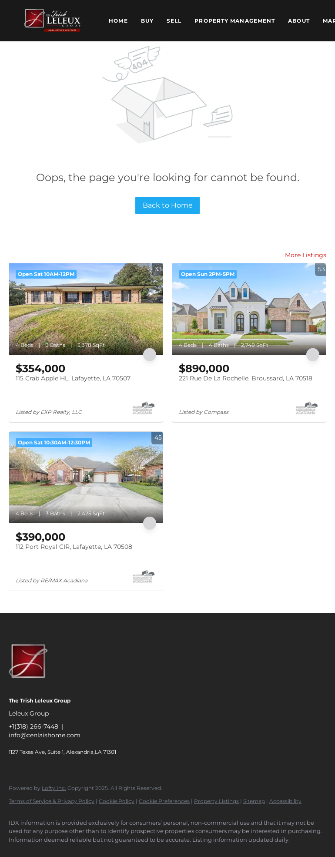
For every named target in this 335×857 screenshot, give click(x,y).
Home (118, 20)
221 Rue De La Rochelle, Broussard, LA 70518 (245, 378)
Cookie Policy (116, 801)
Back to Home (168, 205)
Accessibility (285, 801)
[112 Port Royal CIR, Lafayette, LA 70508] (86, 477)
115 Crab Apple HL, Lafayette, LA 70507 (73, 378)
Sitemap (254, 801)
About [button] (299, 20)
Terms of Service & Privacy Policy (51, 801)
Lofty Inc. (54, 788)
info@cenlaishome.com (44, 735)
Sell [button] (174, 20)
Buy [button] (147, 20)
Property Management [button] (234, 20)
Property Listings (216, 801)
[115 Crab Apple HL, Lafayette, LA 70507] (86, 309)
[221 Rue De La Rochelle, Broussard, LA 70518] (249, 309)
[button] (52, 21)
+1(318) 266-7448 (33, 726)
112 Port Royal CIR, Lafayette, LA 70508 (74, 547)
